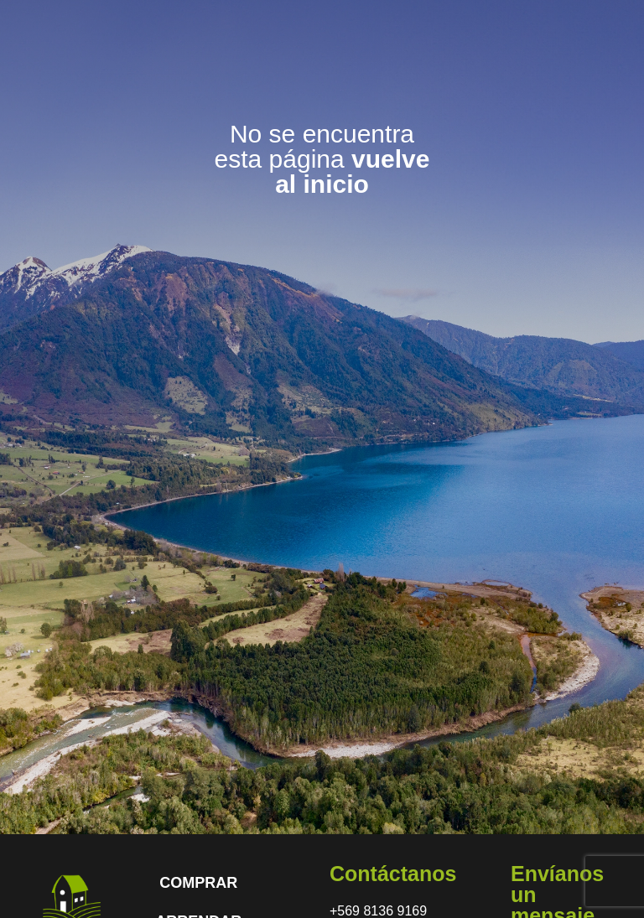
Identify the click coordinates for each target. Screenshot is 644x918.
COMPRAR (198, 882)
